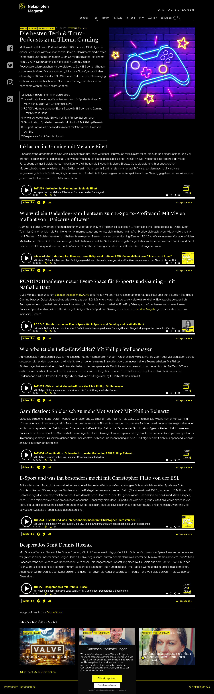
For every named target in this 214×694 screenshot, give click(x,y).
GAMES (23, 29)
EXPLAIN (117, 18)
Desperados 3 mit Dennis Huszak (43, 136)
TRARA (105, 18)
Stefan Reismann (77, 29)
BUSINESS (27, 633)
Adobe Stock (54, 612)
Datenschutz (27, 687)
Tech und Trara (47, 29)
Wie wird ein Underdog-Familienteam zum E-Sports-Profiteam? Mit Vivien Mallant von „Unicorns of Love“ (62, 101)
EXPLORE (131, 18)
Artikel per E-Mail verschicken (38, 672)
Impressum (11, 687)
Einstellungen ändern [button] (107, 685)
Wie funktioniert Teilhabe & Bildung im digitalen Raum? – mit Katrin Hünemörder (166, 657)
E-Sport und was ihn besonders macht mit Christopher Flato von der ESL (62, 129)
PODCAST (84, 18)
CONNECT (166, 18)
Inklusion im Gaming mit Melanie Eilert (47, 94)
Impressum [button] (122, 690)
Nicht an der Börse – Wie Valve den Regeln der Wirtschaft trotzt (46, 658)
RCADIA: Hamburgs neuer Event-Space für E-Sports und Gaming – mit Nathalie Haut (63, 111)
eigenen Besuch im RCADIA (72, 295)
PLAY (142, 18)
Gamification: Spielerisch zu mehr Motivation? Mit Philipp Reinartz (63, 122)
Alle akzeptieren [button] (107, 678)
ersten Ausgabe (146, 309)
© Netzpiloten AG (199, 687)
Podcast (33, 29)
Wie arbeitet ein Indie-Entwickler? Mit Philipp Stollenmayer (59, 117)
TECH (95, 18)
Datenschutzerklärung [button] (108, 690)
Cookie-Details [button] (93, 690)
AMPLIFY (152, 18)
